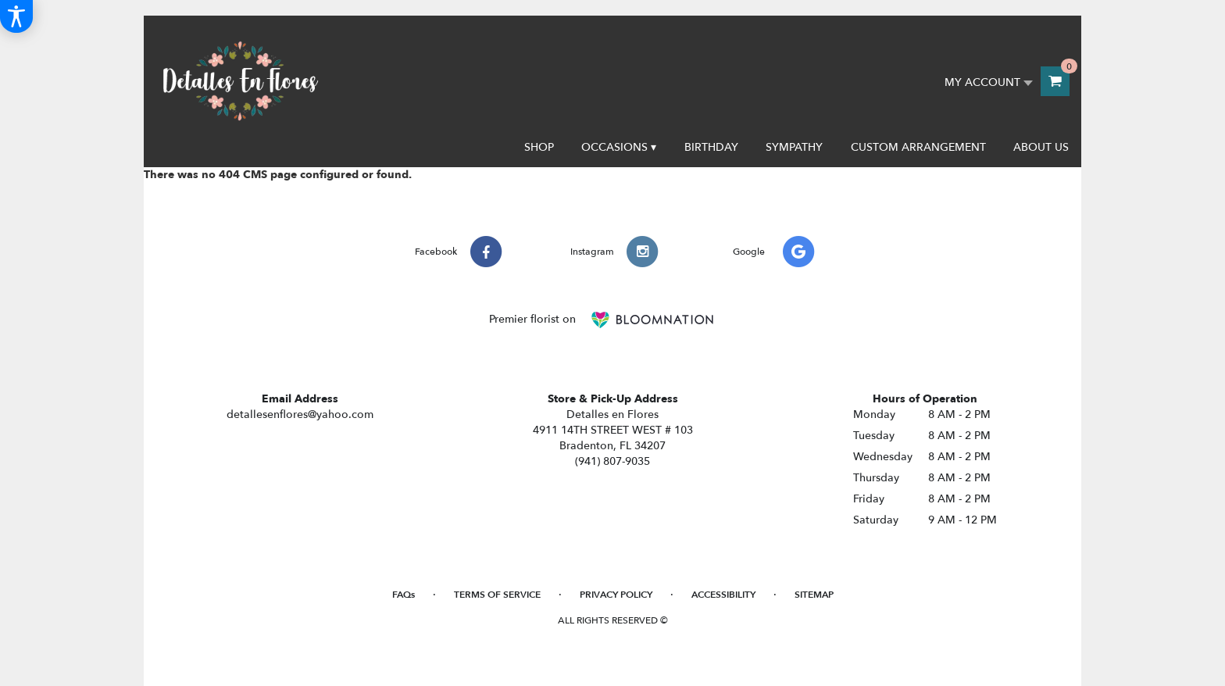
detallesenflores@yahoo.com (300, 414)
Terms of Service (497, 594)
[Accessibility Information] (16, 16)
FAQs (403, 594)
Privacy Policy (616, 594)
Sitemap (814, 594)
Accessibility (723, 594)
